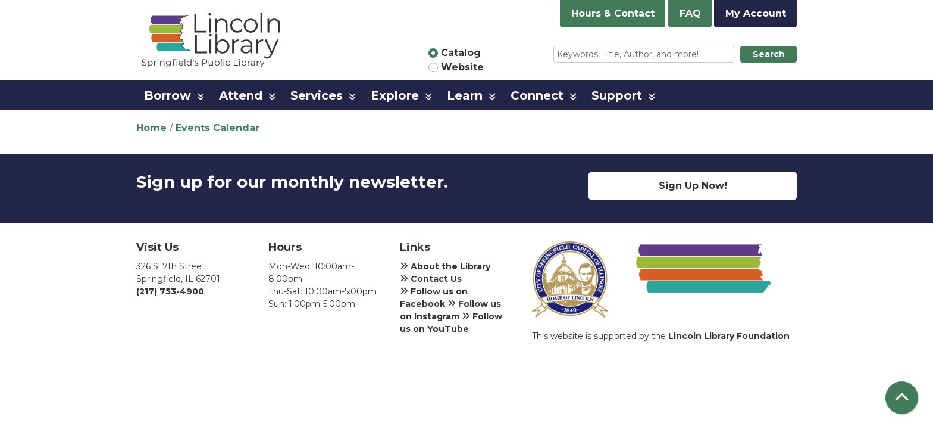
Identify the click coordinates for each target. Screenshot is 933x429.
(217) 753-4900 (170, 291)
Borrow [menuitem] (167, 95)
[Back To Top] (901, 397)
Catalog (461, 52)
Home (151, 127)
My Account (755, 13)
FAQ (690, 13)
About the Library (445, 266)
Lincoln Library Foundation (729, 336)
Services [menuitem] (316, 95)
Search (769, 54)
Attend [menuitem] (240, 95)
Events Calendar (217, 127)
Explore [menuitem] (395, 95)
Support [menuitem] (616, 95)
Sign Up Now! (693, 185)
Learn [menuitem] (465, 95)
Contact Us (431, 278)
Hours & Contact (613, 13)
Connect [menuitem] (537, 95)
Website (462, 67)
